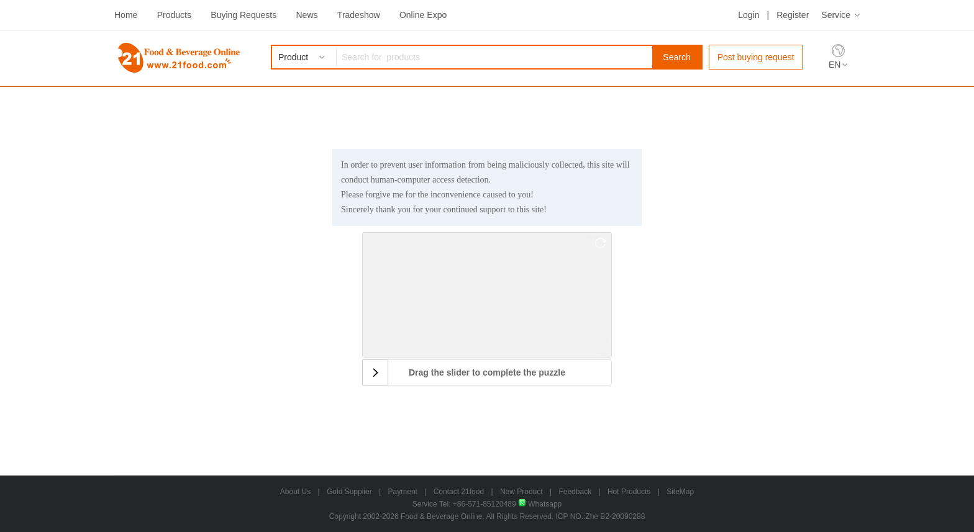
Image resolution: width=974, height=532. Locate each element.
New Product (521, 491)
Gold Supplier (349, 491)
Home (125, 15)
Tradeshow (358, 15)
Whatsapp (540, 504)
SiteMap (680, 491)
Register (792, 15)
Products (174, 15)
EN (834, 65)
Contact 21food (459, 491)
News (306, 15)
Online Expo (423, 15)
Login (748, 15)
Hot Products (629, 491)
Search (676, 57)
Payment (402, 491)
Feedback (574, 491)
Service (835, 15)
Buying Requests (243, 15)
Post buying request (755, 57)
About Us (295, 491)
